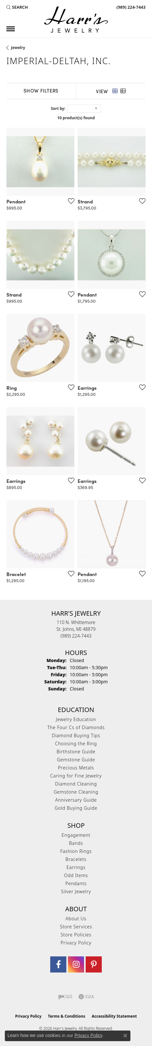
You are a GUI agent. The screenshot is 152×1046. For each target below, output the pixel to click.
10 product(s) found (76, 118)
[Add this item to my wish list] (69, 201)
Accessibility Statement (114, 1016)
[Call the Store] (76, 636)
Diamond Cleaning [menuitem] (76, 784)
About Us (76, 918)
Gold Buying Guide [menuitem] (76, 808)
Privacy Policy (76, 943)
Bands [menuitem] (76, 843)
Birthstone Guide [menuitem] (76, 751)
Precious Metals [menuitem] (76, 768)
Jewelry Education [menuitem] (76, 719)
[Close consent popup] (125, 1036)
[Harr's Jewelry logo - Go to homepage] (76, 19)
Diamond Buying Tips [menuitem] (76, 735)
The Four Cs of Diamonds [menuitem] (76, 727)
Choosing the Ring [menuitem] (76, 743)
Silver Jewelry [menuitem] (76, 891)
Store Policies (76, 935)
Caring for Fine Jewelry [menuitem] (76, 776)
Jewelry (18, 47)
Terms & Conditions (66, 1016)
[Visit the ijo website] (65, 997)
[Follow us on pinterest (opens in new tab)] (94, 964)
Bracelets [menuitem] (75, 859)
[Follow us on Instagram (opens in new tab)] (76, 964)
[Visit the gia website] (86, 997)
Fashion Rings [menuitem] (76, 851)
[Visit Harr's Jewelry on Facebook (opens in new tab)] (58, 964)
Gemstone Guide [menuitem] (76, 760)
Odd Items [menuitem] (76, 875)
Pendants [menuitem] (76, 883)
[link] (130, 7)
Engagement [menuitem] (76, 835)
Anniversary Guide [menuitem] (76, 800)
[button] (17, 7)
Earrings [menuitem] (75, 867)
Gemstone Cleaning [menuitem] (76, 792)
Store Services (76, 927)
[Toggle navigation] (10, 29)
